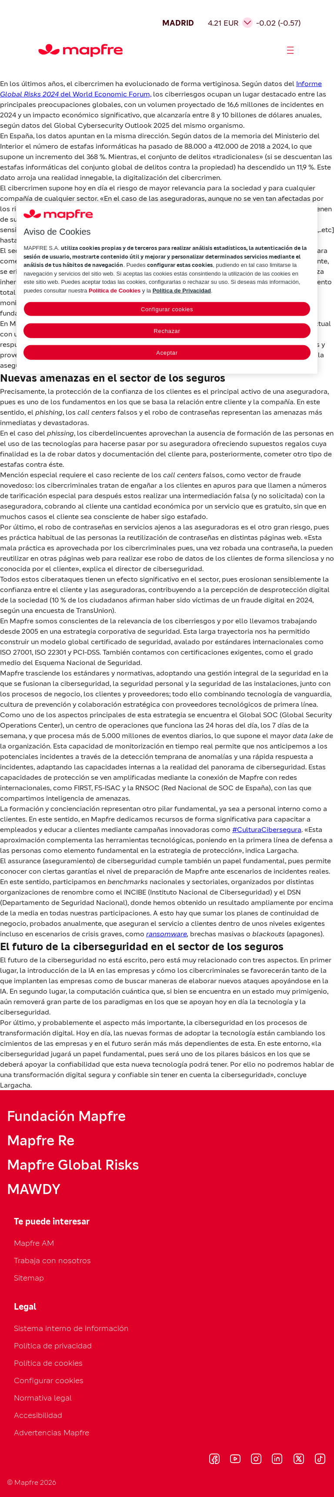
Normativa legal (43, 1398)
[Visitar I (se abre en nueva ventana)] (256, 1460)
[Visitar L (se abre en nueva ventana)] (277, 1460)
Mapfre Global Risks (73, 1165)
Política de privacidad (53, 1346)
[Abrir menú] (290, 50)
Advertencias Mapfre (51, 1432)
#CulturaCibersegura (266, 829)
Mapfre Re (40, 1140)
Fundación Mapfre (66, 1116)
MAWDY (33, 1189)
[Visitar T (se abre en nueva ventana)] (320, 1460)
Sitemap (29, 1278)
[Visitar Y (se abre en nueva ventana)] (235, 1460)
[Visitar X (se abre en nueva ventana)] (298, 1460)
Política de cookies (48, 1363)
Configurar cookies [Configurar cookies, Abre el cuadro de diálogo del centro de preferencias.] (167, 309)
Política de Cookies (114, 290)
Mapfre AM (34, 1243)
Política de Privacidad (182, 290)
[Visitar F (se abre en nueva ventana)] (214, 1460)
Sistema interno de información (71, 1328)
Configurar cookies (49, 1380)
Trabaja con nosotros (52, 1260)
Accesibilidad (38, 1415)
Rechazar (167, 331)
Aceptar (166, 352)
